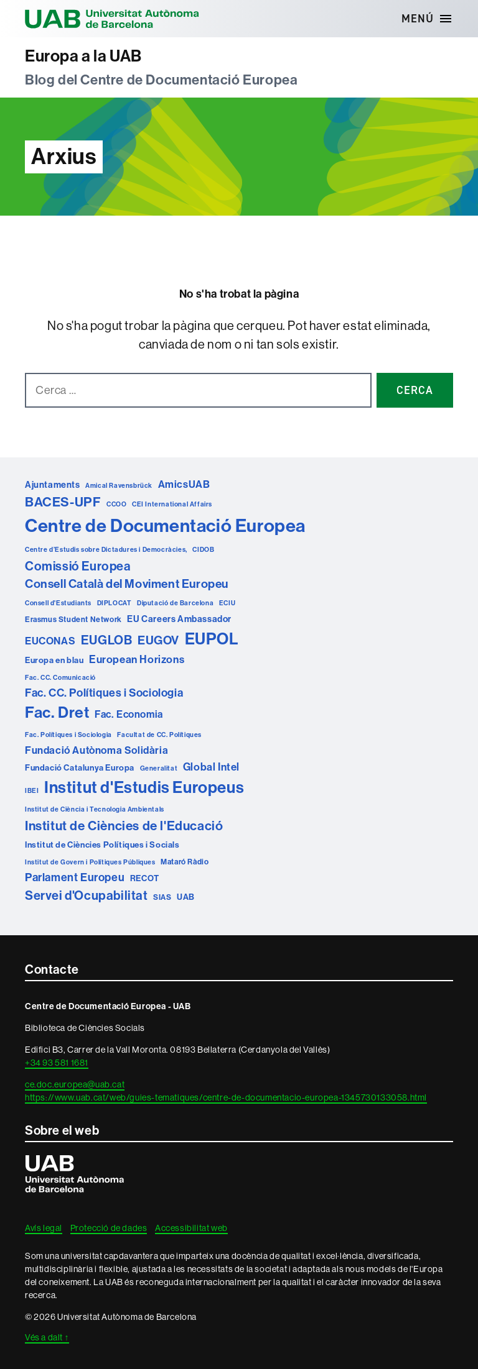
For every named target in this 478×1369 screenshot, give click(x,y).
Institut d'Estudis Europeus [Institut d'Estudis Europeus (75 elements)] (144, 787)
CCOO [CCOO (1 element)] (116, 504)
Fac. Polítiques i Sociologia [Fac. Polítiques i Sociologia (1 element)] (68, 735)
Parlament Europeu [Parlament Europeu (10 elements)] (74, 877)
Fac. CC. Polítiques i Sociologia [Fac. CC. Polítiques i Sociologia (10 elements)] (104, 693)
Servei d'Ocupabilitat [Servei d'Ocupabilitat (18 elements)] (86, 895)
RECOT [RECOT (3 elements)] (144, 878)
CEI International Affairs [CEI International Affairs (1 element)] (172, 504)
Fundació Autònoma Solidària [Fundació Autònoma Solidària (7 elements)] (96, 750)
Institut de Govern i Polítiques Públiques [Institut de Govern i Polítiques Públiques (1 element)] (90, 862)
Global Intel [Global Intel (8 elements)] (211, 767)
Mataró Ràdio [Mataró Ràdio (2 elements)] (185, 861)
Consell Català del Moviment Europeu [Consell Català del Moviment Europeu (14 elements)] (126, 584)
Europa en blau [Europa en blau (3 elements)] (54, 660)
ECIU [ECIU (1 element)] (227, 603)
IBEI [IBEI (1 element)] (32, 791)
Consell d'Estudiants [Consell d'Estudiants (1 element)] (58, 603)
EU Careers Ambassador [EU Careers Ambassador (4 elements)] (179, 619)
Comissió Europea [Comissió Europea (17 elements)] (78, 566)
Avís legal (43, 1228)
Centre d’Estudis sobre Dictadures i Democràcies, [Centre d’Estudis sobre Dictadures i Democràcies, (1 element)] (106, 550)
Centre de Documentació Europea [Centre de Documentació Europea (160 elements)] (165, 526)
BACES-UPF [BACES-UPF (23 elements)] (63, 502)
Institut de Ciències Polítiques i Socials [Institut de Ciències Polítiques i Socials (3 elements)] (102, 845)
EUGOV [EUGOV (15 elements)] (158, 640)
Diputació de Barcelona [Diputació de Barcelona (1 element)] (175, 603)
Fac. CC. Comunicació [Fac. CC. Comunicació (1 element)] (60, 678)
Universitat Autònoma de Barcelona (112, 18)
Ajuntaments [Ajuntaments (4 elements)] (52, 484)
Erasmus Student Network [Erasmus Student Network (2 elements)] (73, 619)
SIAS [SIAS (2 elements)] (162, 897)
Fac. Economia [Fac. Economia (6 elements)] (129, 714)
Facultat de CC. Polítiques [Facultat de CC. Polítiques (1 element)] (159, 735)
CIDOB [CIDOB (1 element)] (203, 550)
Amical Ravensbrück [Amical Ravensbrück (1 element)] (118, 486)
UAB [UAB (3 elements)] (186, 897)
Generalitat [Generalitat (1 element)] (159, 768)
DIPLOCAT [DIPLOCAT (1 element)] (114, 603)
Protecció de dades (109, 1228)
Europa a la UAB (83, 56)
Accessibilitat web (191, 1228)
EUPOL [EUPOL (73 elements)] (212, 639)
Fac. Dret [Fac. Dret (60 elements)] (57, 712)
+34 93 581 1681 (56, 1063)
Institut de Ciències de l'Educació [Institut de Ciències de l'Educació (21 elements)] (124, 825)
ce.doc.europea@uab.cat (74, 1084)
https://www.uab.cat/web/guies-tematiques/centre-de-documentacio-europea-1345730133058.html (226, 1097)
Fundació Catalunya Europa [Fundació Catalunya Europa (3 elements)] (79, 767)
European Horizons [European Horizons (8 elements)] (136, 659)
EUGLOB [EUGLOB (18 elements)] (107, 640)
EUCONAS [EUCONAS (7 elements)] (50, 641)
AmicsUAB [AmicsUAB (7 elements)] (184, 484)
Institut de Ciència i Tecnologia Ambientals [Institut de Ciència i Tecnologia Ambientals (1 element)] (94, 809)
